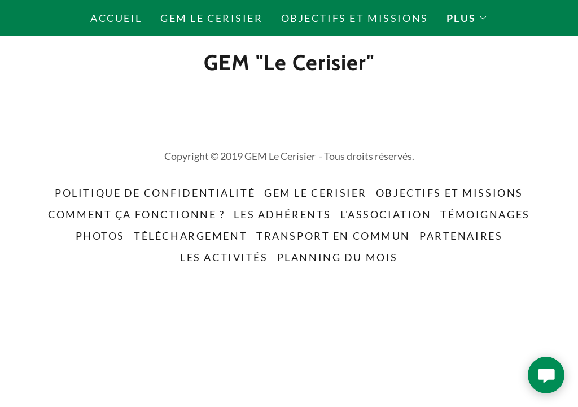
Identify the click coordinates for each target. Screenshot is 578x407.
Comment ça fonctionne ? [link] (136, 214)
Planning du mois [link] (337, 257)
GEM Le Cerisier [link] (211, 18)
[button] (467, 18)
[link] (289, 65)
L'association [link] (385, 214)
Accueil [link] (116, 18)
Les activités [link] (224, 257)
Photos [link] (100, 236)
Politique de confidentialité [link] (155, 193)
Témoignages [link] (484, 214)
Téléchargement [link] (190, 236)
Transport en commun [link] (333, 236)
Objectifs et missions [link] (354, 18)
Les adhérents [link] (282, 214)
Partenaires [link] (460, 236)
